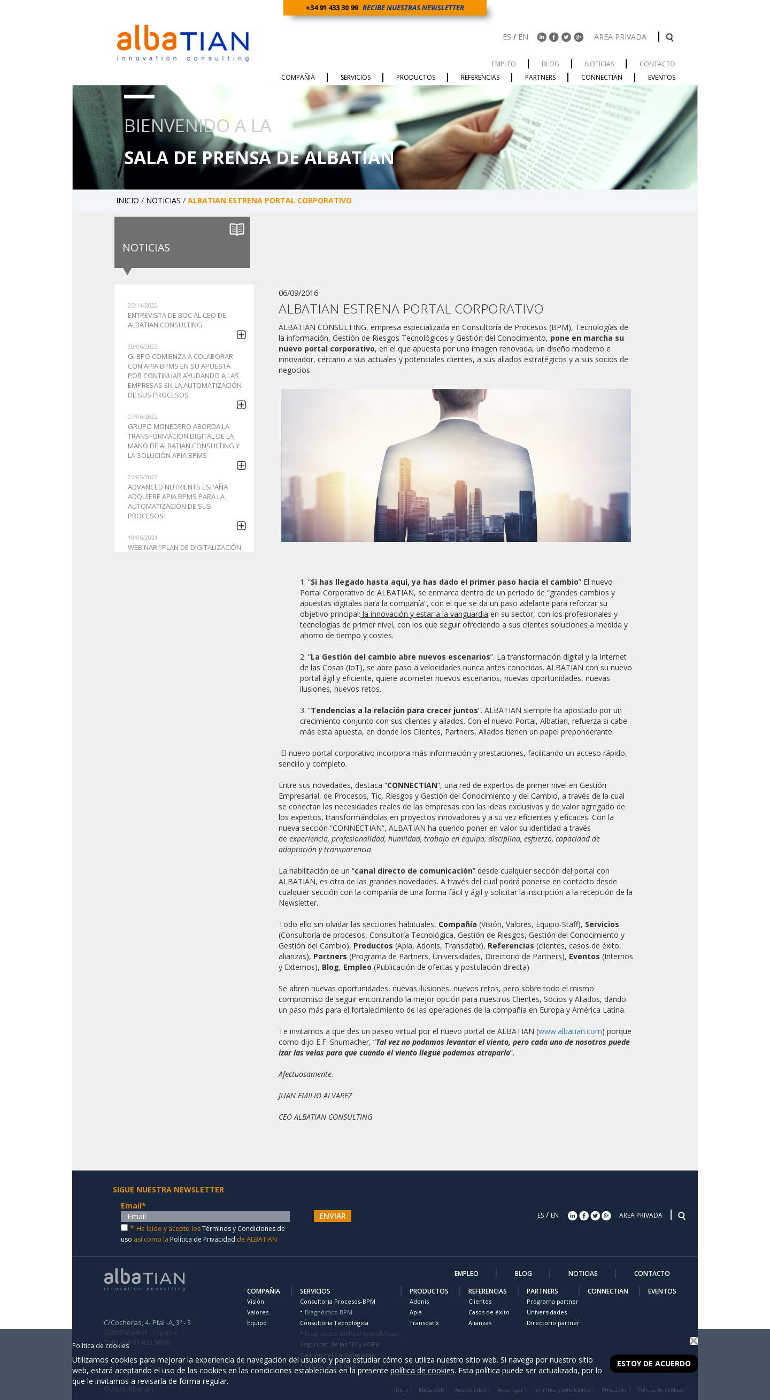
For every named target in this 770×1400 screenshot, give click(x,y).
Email (133, 1205)
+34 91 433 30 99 (333, 7)
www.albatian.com (570, 1031)
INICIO (128, 200)
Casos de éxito (489, 1312)
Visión (255, 1301)
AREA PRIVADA (621, 37)
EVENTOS (662, 1291)
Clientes (479, 1301)
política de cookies (422, 1370)
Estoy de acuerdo (654, 1363)
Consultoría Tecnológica (334, 1323)
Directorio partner (553, 1323)
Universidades (547, 1312)
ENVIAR (332, 1216)
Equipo (257, 1323)
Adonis (419, 1301)
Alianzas (479, 1323)
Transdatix (424, 1323)
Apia (416, 1312)
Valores (257, 1312)
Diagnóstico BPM (328, 1312)
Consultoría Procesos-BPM (337, 1301)
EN (523, 37)
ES (507, 37)
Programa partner (553, 1301)
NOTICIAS (164, 200)
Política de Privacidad (202, 1239)
